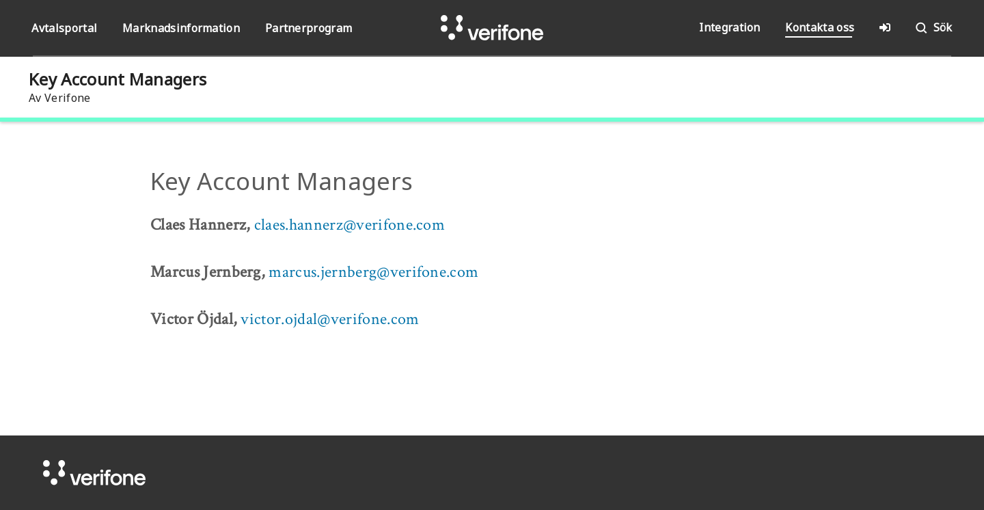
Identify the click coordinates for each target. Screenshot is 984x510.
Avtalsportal (64, 28)
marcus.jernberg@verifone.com (373, 271)
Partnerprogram (308, 28)
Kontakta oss (819, 27)
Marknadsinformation (181, 28)
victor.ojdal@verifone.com (330, 319)
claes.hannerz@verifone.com (349, 224)
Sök (933, 28)
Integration (730, 27)
